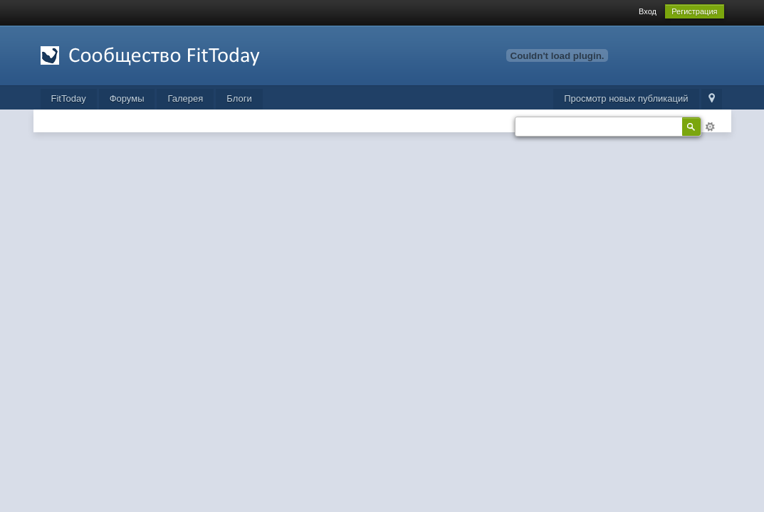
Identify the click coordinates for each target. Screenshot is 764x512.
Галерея (185, 98)
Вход (647, 11)
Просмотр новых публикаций (626, 98)
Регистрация (694, 11)
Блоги (238, 98)
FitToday (68, 98)
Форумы (127, 98)
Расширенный (710, 126)
